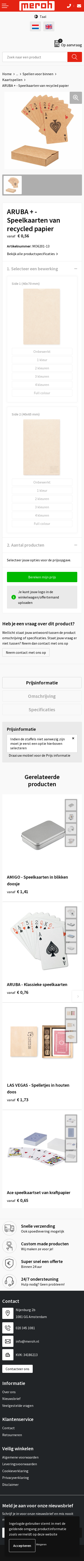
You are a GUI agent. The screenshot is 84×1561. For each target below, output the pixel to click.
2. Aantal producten (25, 545)
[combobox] (35, 57)
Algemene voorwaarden (20, 1457)
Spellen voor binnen (38, 74)
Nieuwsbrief (11, 1398)
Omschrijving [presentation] (42, 696)
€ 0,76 (17, 992)
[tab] (42, 682)
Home (7, 74)
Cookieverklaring (15, 1471)
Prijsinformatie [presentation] (42, 682)
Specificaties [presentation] (42, 709)
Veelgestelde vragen (17, 1405)
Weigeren (41, 1544)
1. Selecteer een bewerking (32, 268)
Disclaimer (10, 1484)
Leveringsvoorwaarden (19, 1464)
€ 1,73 (17, 1099)
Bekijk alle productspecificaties (32, 253)
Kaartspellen (12, 79)
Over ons (9, 1392)
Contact (8, 1428)
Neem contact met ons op (26, 652)
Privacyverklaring (15, 1477)
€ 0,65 (17, 1200)
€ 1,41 (17, 891)
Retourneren (12, 1435)
